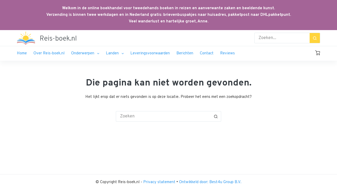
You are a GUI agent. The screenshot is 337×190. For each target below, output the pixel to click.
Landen (116, 53)
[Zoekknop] (315, 38)
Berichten (184, 53)
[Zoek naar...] (282, 38)
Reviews (227, 53)
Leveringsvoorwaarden (150, 53)
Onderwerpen (86, 53)
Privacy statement (159, 182)
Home (22, 53)
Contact (207, 53)
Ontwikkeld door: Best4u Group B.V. (210, 182)
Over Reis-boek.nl (49, 53)
